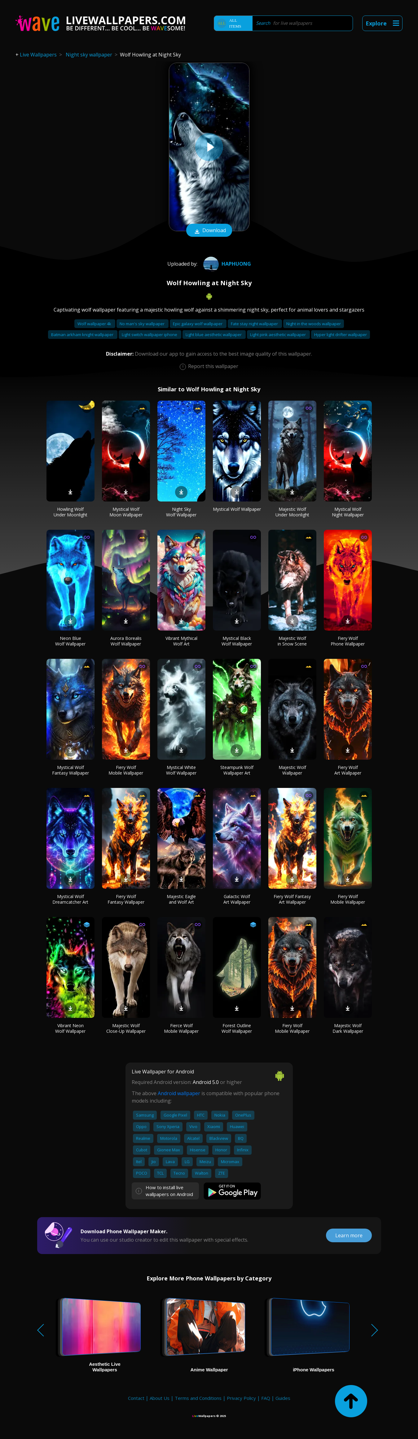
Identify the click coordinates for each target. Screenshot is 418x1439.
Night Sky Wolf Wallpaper (181, 512)
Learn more (349, 1235)
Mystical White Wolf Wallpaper (181, 770)
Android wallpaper (179, 1093)
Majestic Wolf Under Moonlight (292, 512)
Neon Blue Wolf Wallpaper (70, 641)
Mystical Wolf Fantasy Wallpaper (70, 770)
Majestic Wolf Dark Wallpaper (347, 1028)
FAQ (265, 1398)
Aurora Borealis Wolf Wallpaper (126, 641)
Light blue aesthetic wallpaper (214, 334)
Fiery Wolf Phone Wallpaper (348, 641)
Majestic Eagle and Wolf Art (181, 899)
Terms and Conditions (198, 1398)
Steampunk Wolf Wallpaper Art (236, 770)
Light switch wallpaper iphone (150, 334)
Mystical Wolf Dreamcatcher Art (70, 899)
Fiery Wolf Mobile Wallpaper (125, 770)
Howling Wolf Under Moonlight (70, 512)
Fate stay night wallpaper (255, 323)
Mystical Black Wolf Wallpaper (237, 641)
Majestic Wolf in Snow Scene (292, 641)
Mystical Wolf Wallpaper (237, 509)
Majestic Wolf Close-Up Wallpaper (126, 1028)
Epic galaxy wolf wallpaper (198, 323)
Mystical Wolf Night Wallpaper (348, 512)
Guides (282, 1398)
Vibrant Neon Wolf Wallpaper (70, 1028)
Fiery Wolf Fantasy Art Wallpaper (292, 899)
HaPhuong (226, 263)
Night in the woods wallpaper (313, 323)
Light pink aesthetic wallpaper (278, 334)
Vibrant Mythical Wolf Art (181, 641)
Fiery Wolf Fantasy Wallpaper (126, 899)
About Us (159, 1398)
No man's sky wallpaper (142, 323)
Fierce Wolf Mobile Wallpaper (181, 1028)
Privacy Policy (241, 1398)
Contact (136, 1398)
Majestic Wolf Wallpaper (292, 770)
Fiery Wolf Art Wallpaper (347, 770)
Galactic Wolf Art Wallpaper (236, 899)
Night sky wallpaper (89, 54)
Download (209, 231)
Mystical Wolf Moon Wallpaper (126, 512)
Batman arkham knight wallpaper (82, 334)
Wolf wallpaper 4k (94, 323)
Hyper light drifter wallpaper (340, 334)
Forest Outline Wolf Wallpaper (237, 1028)
